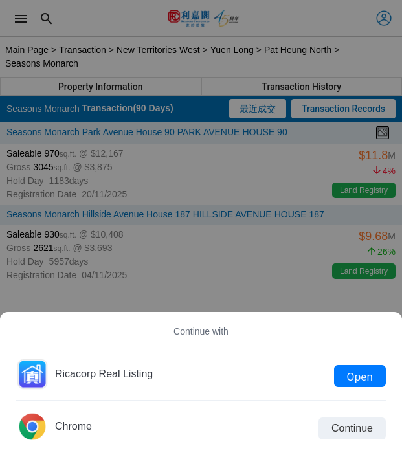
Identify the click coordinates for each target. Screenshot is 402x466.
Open (360, 376)
